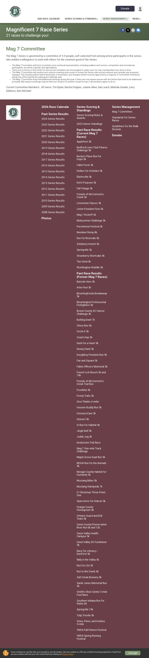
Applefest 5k (84, 141)
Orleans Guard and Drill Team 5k (89, 517)
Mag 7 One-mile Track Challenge (89, 450)
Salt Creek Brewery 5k (89, 577)
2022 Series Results (53, 130)
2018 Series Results (53, 153)
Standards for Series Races (124, 119)
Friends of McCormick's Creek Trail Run (90, 382)
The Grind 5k (84, 261)
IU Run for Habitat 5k (88, 425)
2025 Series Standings (89, 123)
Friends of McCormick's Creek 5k (90, 196)
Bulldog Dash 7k (86, 319)
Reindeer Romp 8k (87, 232)
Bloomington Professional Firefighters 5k (91, 304)
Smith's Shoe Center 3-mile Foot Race (92, 593)
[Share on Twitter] (128, 30)
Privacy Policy (67, 654)
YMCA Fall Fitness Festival (91, 629)
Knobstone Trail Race (89, 442)
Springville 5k (84, 249)
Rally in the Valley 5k (88, 559)
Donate (125, 8)
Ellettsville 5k (84, 176)
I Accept (133, 653)
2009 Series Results (53, 206)
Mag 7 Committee (122, 111)
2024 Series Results (53, 118)
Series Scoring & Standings (80, 19)
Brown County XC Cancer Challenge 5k (91, 312)
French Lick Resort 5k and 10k (91, 374)
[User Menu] (140, 8)
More (136, 19)
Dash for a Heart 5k (87, 343)
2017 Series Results (53, 159)
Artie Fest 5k (84, 287)
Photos (46, 218)
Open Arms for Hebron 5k (91, 501)
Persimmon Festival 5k (90, 226)
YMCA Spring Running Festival (89, 637)
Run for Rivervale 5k (88, 238)
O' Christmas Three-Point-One (91, 494)
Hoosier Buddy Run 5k (89, 407)
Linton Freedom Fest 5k (90, 209)
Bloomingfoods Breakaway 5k (92, 295)
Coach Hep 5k (84, 337)
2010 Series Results (53, 200)
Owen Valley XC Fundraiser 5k (92, 543)
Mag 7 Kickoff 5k (86, 214)
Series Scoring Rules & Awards (90, 117)
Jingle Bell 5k (84, 430)
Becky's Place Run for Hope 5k (89, 158)
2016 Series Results (53, 165)
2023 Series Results (53, 124)
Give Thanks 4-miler (88, 401)
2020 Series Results (53, 142)
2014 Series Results (53, 177)
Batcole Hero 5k (86, 281)
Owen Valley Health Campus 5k (87, 535)
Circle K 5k (83, 331)
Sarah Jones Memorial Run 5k (92, 584)
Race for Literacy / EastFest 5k (87, 552)
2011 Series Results (53, 194)
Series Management (114, 19)
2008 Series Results (53, 212)
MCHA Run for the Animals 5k (91, 465)
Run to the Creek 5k (88, 571)
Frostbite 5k (83, 390)
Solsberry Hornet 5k (88, 244)
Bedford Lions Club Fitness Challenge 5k (92, 149)
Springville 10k (85, 609)
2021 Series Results (53, 136)
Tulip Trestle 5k (85, 615)
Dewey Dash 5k (85, 349)
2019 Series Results (53, 148)
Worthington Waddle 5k (90, 267)
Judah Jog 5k (84, 436)
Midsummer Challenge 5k (91, 220)
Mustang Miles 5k (87, 480)
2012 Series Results (53, 188)
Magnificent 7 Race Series (37, 29)
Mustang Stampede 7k (89, 486)
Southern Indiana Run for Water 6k (90, 602)
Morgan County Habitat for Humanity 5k (91, 473)
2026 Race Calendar (48, 19)
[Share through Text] (138, 30)
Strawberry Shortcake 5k (91, 255)
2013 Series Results (53, 183)
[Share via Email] (133, 30)
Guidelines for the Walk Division (125, 128)
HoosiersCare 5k (86, 413)
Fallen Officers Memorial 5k (92, 366)
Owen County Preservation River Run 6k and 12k (92, 526)
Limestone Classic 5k (89, 203)
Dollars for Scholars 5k (89, 170)
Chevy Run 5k (84, 325)
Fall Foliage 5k (85, 188)
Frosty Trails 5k (85, 395)
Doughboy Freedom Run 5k (92, 354)
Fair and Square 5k (87, 360)
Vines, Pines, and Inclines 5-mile (91, 623)
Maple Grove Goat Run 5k (91, 457)
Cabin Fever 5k (85, 165)
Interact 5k (83, 419)
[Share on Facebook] (123, 30)
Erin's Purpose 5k (86, 182)
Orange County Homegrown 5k (85, 508)
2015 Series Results (53, 171)
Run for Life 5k (85, 565)
